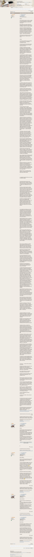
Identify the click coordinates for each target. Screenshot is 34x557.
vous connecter (26, 2)
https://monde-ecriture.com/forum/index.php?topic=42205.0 (26, 515)
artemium (13, 14)
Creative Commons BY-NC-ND (24, 552)
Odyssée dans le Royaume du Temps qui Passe (23, 15)
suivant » (32, 10)
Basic (13, 423)
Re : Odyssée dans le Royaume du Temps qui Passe (23, 424)
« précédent (29, 10)
